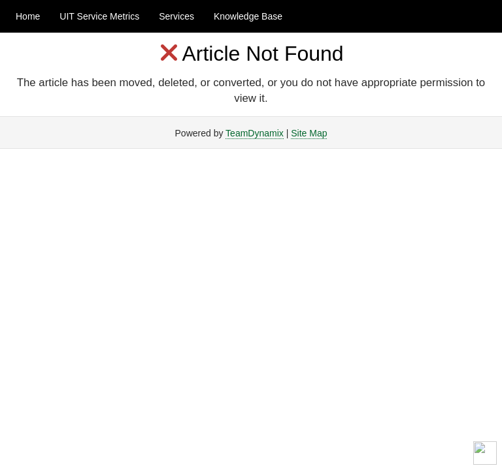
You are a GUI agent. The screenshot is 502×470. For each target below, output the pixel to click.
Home (28, 16)
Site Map (309, 133)
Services (176, 16)
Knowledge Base (248, 16)
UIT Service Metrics (99, 16)
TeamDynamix (255, 133)
